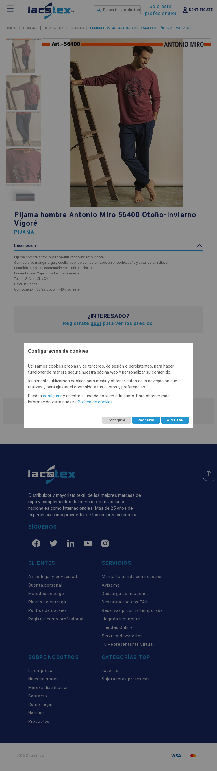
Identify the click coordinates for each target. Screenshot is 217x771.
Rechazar (146, 420)
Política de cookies (95, 402)
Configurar (116, 420)
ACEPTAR (175, 420)
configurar (52, 395)
